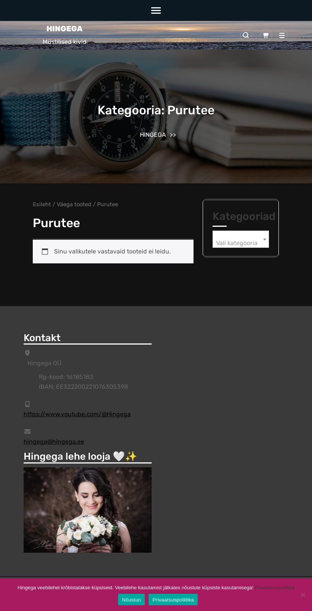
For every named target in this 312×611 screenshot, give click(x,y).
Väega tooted (74, 204)
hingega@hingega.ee (54, 441)
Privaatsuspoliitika (274, 587)
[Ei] (302, 594)
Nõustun (131, 600)
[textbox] (241, 243)
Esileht (42, 204)
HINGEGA (64, 28)
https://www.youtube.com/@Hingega (77, 414)
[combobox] (241, 239)
